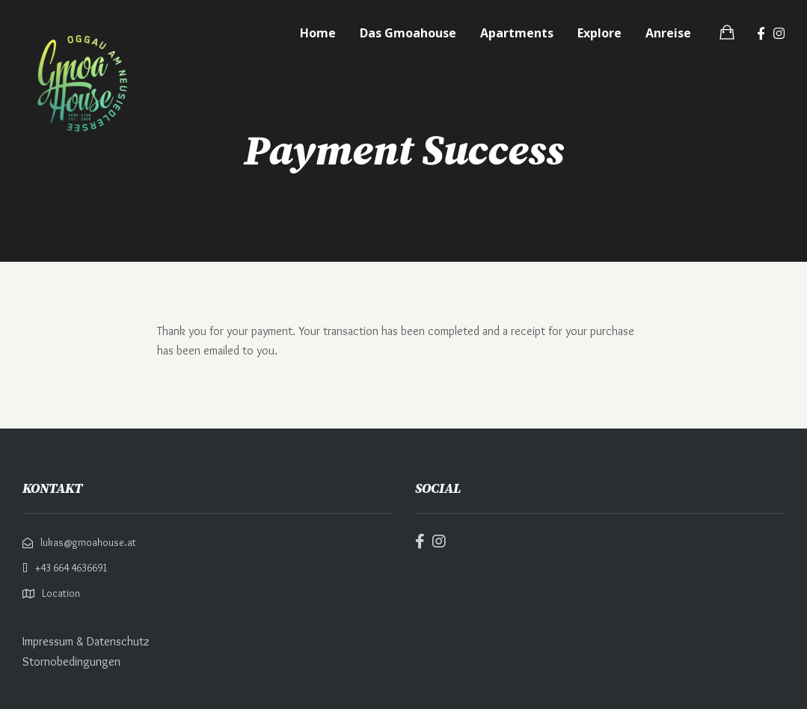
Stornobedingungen (71, 661)
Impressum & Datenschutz (86, 641)
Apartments (516, 33)
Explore (599, 33)
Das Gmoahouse (408, 33)
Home (318, 33)
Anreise (668, 33)
